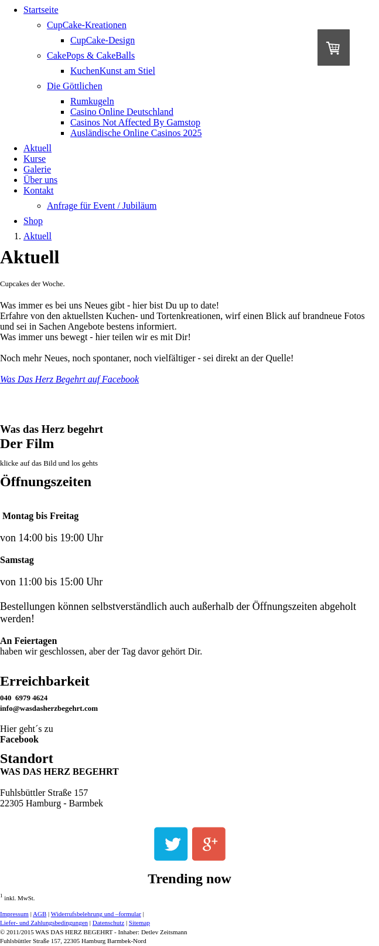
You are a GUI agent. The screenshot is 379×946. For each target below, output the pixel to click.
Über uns (40, 180)
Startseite (41, 10)
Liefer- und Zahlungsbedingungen (44, 922)
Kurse (34, 159)
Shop (33, 221)
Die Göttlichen (75, 86)
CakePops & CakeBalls (91, 55)
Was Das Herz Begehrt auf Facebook (69, 379)
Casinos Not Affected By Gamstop (135, 122)
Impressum (14, 913)
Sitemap (139, 922)
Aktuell (37, 148)
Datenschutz (108, 922)
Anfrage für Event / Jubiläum (102, 206)
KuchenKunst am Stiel (112, 71)
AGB (39, 913)
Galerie (37, 169)
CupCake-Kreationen (87, 25)
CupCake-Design (102, 40)
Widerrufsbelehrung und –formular (96, 913)
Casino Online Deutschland (121, 112)
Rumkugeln (92, 101)
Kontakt (38, 190)
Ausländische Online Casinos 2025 (136, 133)
